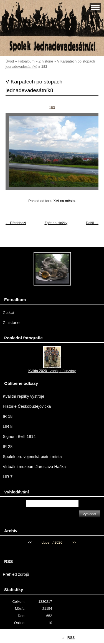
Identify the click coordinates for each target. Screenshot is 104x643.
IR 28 (7, 446)
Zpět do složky (55, 223)
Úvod (10, 61)
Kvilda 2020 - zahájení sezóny (52, 371)
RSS (71, 637)
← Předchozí (16, 223)
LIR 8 (7, 426)
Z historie (46, 61)
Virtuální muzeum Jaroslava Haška (34, 466)
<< (30, 542)
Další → (92, 223)
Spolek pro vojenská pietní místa (32, 456)
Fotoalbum (26, 61)
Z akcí (8, 312)
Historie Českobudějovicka (27, 406)
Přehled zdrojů (16, 574)
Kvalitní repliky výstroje (23, 396)
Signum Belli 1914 (19, 436)
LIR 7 (7, 476)
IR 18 (7, 416)
